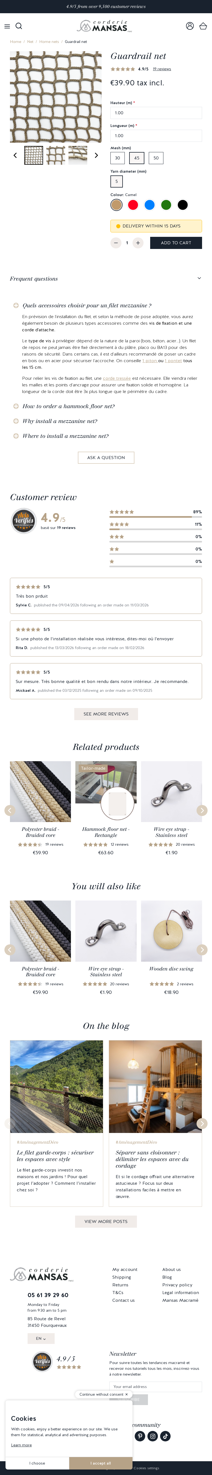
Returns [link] (120, 1285)
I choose (37, 1463)
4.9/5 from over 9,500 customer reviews (106, 6)
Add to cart (176, 243)
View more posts (106, 1221)
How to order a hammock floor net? (69, 406)
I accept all (101, 1463)
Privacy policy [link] (177, 1285)
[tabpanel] (106, 377)
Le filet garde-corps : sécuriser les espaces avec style (55, 1155)
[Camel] (116, 205)
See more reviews (106, 714)
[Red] (133, 205)
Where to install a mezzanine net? (65, 436)
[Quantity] (127, 242)
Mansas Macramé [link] (180, 1300)
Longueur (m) (123, 125)
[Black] (183, 205)
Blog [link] (167, 1277)
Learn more (21, 1445)
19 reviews (162, 68)
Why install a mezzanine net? (60, 421)
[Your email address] (155, 1387)
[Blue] (150, 205)
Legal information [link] (180, 1292)
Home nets (49, 41)
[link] (190, 26)
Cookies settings (146, 1468)
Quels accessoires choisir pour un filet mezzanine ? (87, 305)
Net (30, 41)
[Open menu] (7, 26)
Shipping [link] (121, 1277)
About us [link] (171, 1269)
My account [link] (124, 1269)
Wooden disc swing (171, 969)
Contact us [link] (123, 1300)
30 (117, 158)
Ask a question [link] (106, 457)
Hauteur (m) (122, 102)
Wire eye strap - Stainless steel (171, 832)
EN (38, 1338)
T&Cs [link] (117, 1292)
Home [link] (15, 41)
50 (156, 158)
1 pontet (173, 361)
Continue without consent (101, 1394)
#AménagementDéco (37, 1142)
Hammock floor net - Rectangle (105, 832)
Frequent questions (34, 278)
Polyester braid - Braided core (40, 832)
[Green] (166, 205)
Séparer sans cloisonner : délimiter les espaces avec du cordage (152, 1159)
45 (136, 158)
